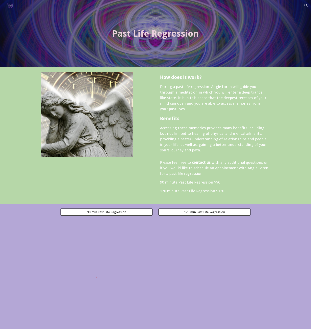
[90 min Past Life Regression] (106, 212)
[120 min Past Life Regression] (204, 212)
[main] (155, 34)
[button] (306, 5)
